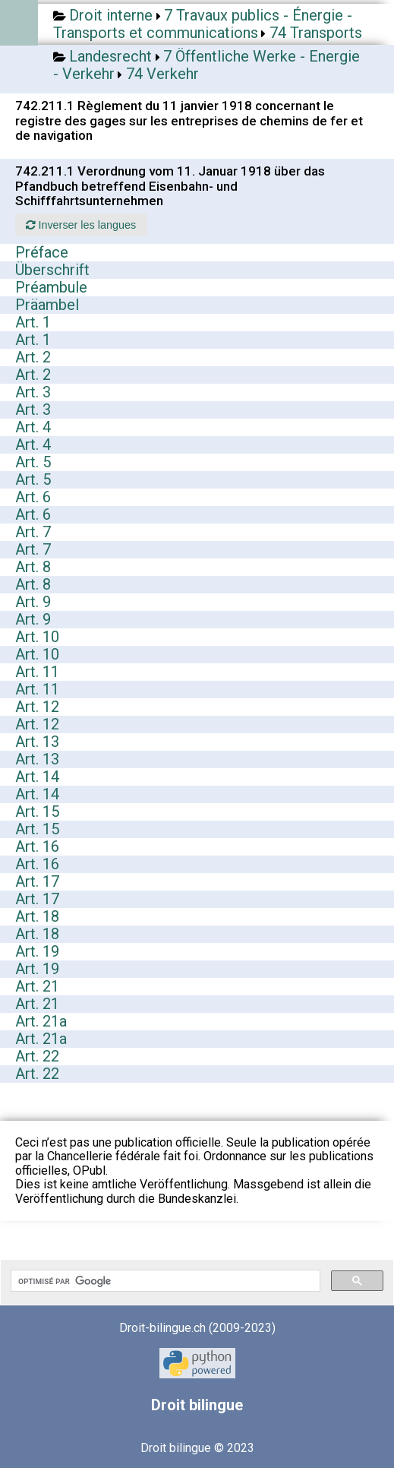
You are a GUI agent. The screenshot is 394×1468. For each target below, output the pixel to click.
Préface (41, 252)
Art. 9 (33, 602)
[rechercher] (164, 1281)
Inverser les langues (81, 225)
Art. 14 (37, 776)
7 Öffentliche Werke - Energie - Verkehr (206, 65)
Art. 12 (37, 707)
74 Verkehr (162, 74)
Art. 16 (37, 846)
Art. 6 (33, 497)
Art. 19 (37, 951)
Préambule (51, 287)
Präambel (47, 305)
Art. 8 (33, 567)
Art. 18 (37, 916)
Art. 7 (33, 532)
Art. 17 (37, 881)
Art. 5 (33, 462)
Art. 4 (33, 427)
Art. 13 (37, 741)
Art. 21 (37, 986)
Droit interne (111, 15)
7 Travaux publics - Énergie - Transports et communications (202, 24)
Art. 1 (33, 322)
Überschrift (52, 270)
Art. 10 (37, 637)
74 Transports (315, 33)
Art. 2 (33, 357)
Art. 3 (33, 392)
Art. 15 (37, 811)
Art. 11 (37, 672)
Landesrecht (110, 56)
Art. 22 (37, 1056)
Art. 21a (41, 1021)
